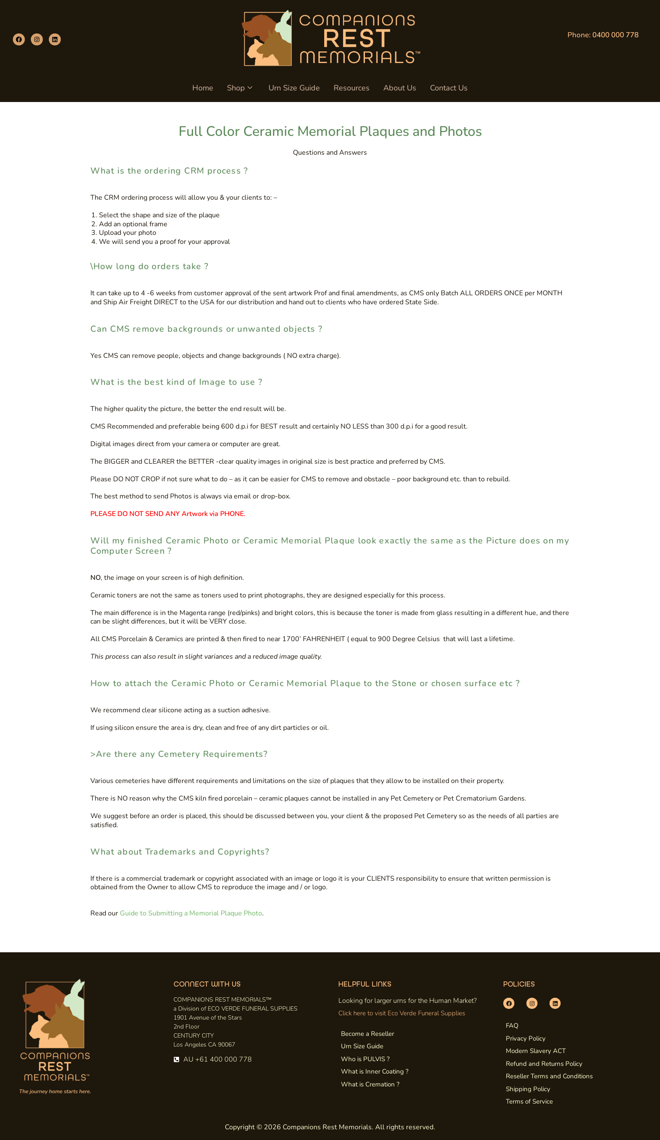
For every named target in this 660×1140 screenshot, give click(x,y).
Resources (351, 88)
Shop (241, 88)
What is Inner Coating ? (375, 1071)
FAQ (512, 1025)
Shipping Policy (528, 1089)
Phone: (603, 35)
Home (204, 88)
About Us (398, 88)
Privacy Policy (526, 1038)
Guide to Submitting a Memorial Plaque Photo (191, 913)
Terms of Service (529, 1101)
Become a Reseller (367, 1033)
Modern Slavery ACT (536, 1051)
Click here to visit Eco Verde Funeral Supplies (401, 1013)
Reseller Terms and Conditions (549, 1076)
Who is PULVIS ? (365, 1059)
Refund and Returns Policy (544, 1063)
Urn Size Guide (294, 88)
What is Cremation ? (370, 1084)
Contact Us (447, 88)
